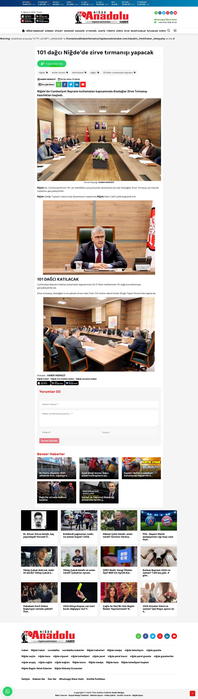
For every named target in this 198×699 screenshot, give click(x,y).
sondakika (53, 650)
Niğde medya (114, 650)
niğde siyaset (60, 656)
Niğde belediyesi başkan (135, 662)
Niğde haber (43, 379)
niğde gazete (153, 650)
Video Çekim (110, 695)
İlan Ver (52, 679)
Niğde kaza (112, 662)
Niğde (40, 187)
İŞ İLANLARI (152, 31)
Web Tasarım (61, 695)
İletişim (26, 679)
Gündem (49, 31)
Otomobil (91, 31)
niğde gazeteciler (164, 656)
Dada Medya (118, 692)
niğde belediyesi (80, 656)
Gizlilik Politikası (95, 679)
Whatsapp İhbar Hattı (71, 679)
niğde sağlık (45, 662)
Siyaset (59, 31)
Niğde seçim (28, 656)
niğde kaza (44, 656)
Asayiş (101, 31)
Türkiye (110, 31)
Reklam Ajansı (96, 695)
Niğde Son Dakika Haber (62, 379)
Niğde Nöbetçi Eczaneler (68, 668)
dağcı (94, 72)
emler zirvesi (60, 72)
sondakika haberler (73, 650)
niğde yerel (98, 656)
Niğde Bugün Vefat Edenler (37, 668)
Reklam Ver (39, 679)
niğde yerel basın (117, 656)
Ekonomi (69, 31)
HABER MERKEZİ (46, 79)
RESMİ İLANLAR (138, 31)
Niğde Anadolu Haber (86, 379)
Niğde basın (79, 662)
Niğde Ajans (137, 695)
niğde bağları (62, 662)
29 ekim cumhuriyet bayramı (119, 72)
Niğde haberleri (35, 31)
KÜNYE (162, 31)
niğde (43, 72)
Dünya (119, 31)
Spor (127, 31)
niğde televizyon (134, 650)
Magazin (79, 31)
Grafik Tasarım (124, 695)
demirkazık (79, 72)
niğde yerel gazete (140, 656)
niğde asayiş (29, 662)
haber (25, 650)
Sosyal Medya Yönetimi (79, 695)
